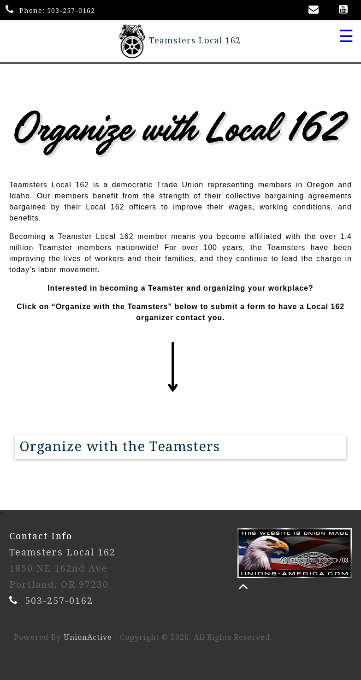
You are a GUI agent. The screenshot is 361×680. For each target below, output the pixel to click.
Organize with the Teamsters (119, 446)
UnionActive (88, 637)
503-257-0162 (71, 10)
